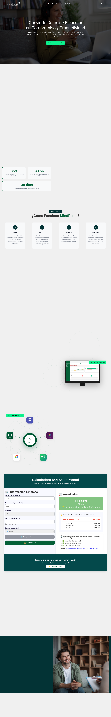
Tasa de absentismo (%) (13, 518)
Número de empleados (12, 495)
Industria (8, 510)
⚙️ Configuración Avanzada (30, 537)
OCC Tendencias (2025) (92, 548)
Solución (51, 4)
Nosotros (59, 4)
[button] (102, 4)
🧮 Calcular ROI (30, 543)
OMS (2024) (69, 548)
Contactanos (69, 4)
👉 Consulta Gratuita (55, 566)
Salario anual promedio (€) (14, 503)
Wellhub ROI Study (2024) (78, 548)
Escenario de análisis (12, 528)
